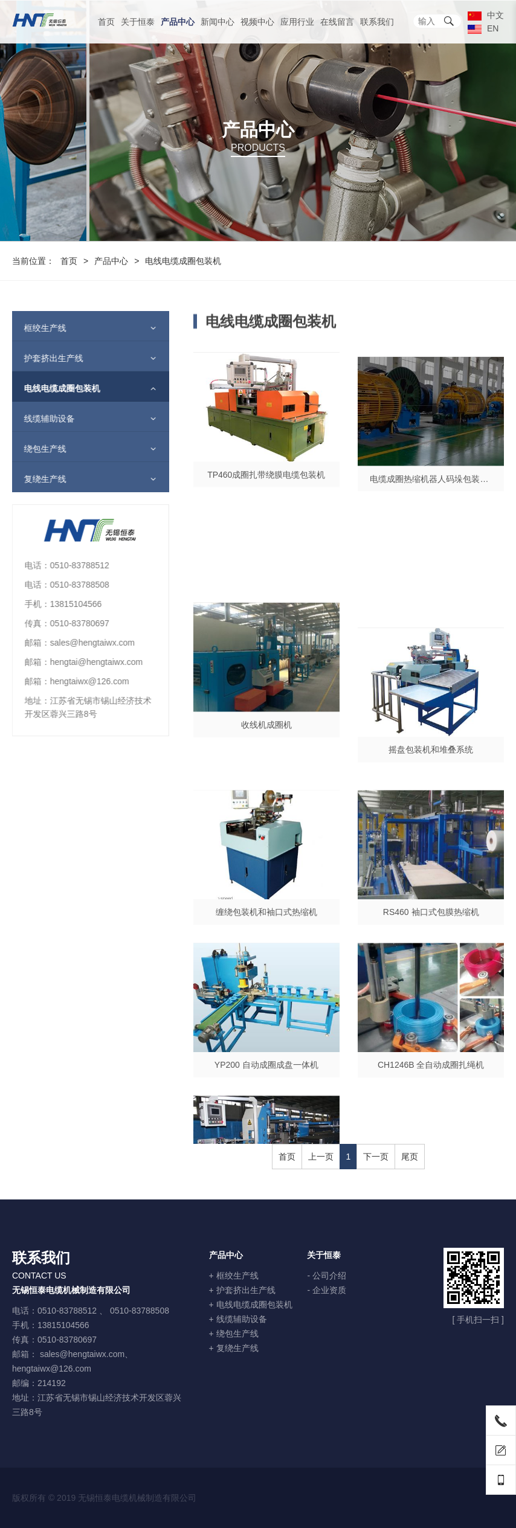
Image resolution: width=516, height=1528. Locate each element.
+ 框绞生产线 (234, 1275)
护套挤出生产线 (45, 358)
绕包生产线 (37, 449)
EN (483, 28)
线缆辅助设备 (41, 418)
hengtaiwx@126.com (51, 1368)
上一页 (321, 1156)
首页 (106, 22)
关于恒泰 (138, 22)
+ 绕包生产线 (234, 1333)
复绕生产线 (37, 479)
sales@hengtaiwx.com (82, 1354)
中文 (486, 15)
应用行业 (297, 22)
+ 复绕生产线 (234, 1348)
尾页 (409, 1156)
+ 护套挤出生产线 (242, 1290)
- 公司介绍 (326, 1275)
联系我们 (377, 22)
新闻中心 (217, 22)
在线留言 (337, 22)
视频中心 (257, 22)
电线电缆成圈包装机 (54, 388)
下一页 (376, 1156)
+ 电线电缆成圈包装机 (250, 1304)
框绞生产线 (37, 328)
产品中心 (178, 22)
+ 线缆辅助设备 (238, 1319)
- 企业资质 (326, 1290)
